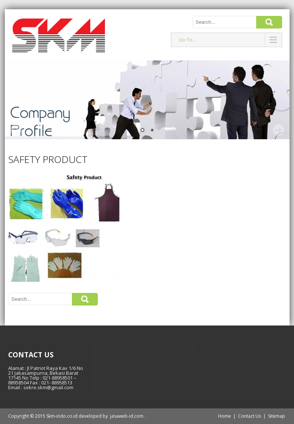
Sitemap (276, 416)
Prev (16, 130)
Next (278, 130)
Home (224, 416)
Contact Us (249, 416)
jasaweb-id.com (126, 416)
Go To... (187, 39)
